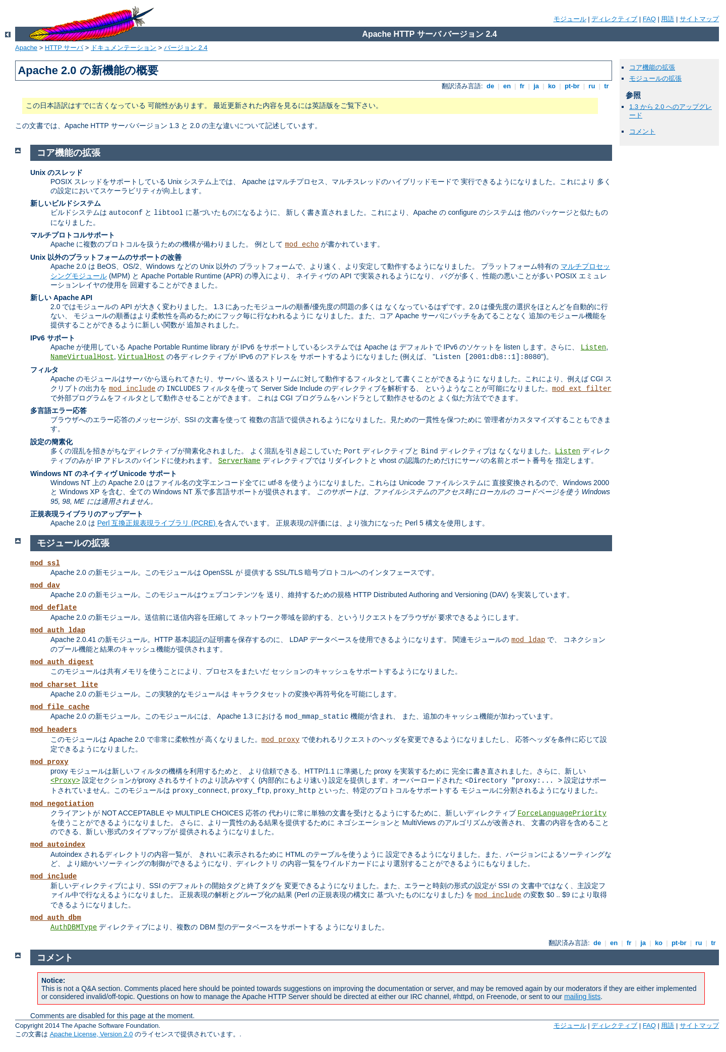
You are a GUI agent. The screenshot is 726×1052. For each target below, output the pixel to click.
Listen (593, 347)
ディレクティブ (614, 19)
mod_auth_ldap (57, 630)
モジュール (570, 19)
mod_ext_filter (582, 389)
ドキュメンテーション (123, 47)
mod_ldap (528, 640)
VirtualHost (141, 357)
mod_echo (302, 245)
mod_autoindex (57, 845)
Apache (26, 47)
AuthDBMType (73, 927)
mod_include (132, 389)
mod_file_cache (60, 707)
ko (551, 86)
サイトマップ (699, 19)
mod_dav (45, 585)
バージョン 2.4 (186, 47)
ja (536, 86)
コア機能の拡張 (652, 67)
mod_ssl (45, 563)
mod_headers (53, 730)
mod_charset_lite (64, 685)
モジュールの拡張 (655, 78)
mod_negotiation (62, 804)
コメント (642, 131)
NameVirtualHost (82, 357)
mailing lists (582, 996)
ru (592, 86)
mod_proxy (281, 740)
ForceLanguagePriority (561, 813)
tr (606, 86)
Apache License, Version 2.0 (91, 1034)
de (490, 86)
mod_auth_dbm (55, 918)
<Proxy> (65, 781)
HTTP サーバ (64, 47)
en (506, 86)
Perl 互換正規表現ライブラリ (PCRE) (157, 523)
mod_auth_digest (62, 662)
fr (522, 86)
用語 (667, 19)
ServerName (239, 461)
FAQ (649, 19)
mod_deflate (53, 608)
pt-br (572, 86)
